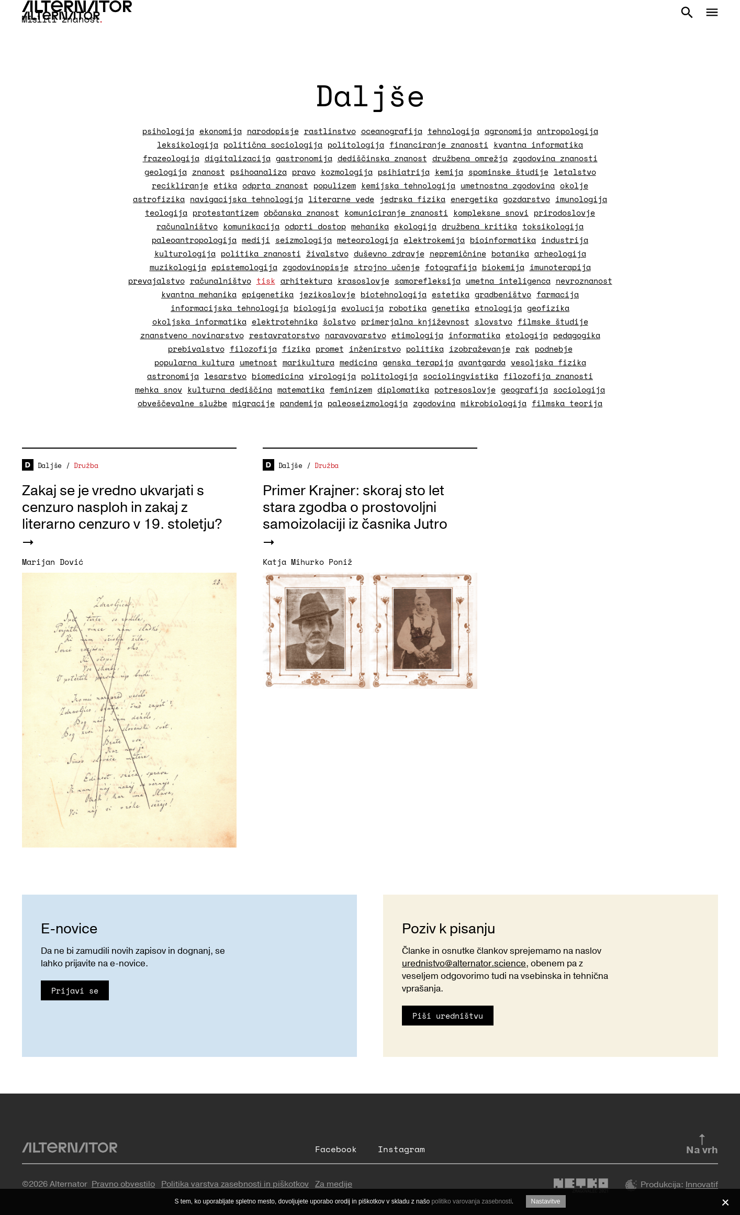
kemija (449, 171)
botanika (510, 253)
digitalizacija (238, 158)
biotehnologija (394, 294)
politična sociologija (272, 144)
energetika (474, 199)
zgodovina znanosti (555, 158)
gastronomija (304, 158)
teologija (166, 212)
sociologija (579, 389)
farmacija (557, 294)
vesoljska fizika (548, 362)
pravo (304, 171)
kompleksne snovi (491, 212)
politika (425, 348)
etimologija (417, 335)
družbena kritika (479, 226)
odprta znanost (275, 185)
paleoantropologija (194, 240)
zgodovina (434, 403)
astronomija (173, 376)
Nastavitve (545, 1201)
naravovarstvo (355, 335)
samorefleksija (428, 280)
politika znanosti (261, 253)
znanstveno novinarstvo (192, 335)
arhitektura (306, 280)
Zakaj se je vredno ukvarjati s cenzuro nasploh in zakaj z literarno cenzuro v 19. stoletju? (122, 507)
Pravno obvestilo (123, 1184)
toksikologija (553, 226)
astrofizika (159, 199)
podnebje (554, 348)
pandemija (301, 403)
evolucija (362, 308)
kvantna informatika (538, 144)
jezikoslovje (327, 294)
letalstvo (575, 171)
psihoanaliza (258, 171)
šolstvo (339, 321)
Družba (86, 465)
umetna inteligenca (508, 280)
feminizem (351, 389)
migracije (253, 403)
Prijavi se (74, 990)
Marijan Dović (52, 561)
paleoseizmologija (368, 403)
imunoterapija (560, 267)
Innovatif (702, 1185)
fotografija (451, 267)
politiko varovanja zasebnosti (471, 1201)
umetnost (258, 362)
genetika (450, 308)
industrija (564, 240)
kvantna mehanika (199, 294)
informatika (474, 335)
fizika (296, 348)
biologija (315, 308)
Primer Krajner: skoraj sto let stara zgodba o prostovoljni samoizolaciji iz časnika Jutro (355, 507)
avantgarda (482, 362)
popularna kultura (194, 362)
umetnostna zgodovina (508, 185)
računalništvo (187, 226)
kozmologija (347, 171)
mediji (256, 240)
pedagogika (576, 335)
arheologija (560, 253)
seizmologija (303, 240)
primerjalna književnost (415, 321)
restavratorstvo (284, 335)
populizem (334, 185)
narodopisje (273, 131)
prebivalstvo (196, 348)
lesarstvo (225, 376)
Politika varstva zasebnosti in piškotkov (235, 1184)
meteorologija (367, 240)
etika (225, 185)
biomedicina (278, 376)
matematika (300, 389)
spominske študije (508, 171)
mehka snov (158, 389)
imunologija (581, 199)
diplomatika (403, 389)
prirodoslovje (564, 212)
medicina (358, 362)
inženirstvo (375, 348)
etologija (527, 335)
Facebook (336, 1149)
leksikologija (187, 144)
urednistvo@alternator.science (464, 963)
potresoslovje (465, 389)
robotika (408, 308)
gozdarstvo (526, 199)
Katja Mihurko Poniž (307, 561)
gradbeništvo (503, 294)
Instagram (401, 1149)
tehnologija (453, 131)
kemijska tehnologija (408, 185)
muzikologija (178, 267)
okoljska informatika (199, 321)
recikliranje (180, 185)
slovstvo (493, 321)
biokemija (503, 267)
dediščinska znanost (382, 158)
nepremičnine (458, 253)
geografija (524, 389)
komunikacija (251, 226)
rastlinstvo (330, 131)
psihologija (168, 131)
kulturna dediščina (229, 389)
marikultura (308, 362)
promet (330, 348)
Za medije (333, 1184)
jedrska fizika (412, 199)
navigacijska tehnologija (246, 199)
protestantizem (226, 212)
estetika (450, 294)
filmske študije (553, 321)
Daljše (50, 465)
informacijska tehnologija (229, 308)
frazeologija (171, 158)
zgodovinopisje (316, 267)
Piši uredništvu (447, 1015)
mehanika (370, 226)
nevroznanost (584, 280)
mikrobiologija (493, 403)
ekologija (415, 226)
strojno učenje (387, 267)
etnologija (498, 308)
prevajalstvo (156, 280)
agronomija (508, 131)
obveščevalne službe (182, 403)
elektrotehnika (285, 321)
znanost (208, 171)
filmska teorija (567, 403)
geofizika (548, 308)
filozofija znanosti (548, 376)
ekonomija (220, 131)
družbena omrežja (470, 158)
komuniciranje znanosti (396, 212)
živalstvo (327, 253)
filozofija (253, 348)
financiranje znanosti (438, 144)
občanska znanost (301, 212)
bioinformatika (503, 240)
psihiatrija (404, 171)
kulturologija (185, 253)
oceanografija (391, 131)
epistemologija (244, 267)
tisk (265, 280)
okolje (574, 185)
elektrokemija (434, 240)
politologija (356, 144)
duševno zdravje (389, 253)
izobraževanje (479, 348)
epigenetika (268, 294)
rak (522, 348)
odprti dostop (315, 226)
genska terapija (418, 362)
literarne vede (341, 199)
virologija (332, 376)
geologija (165, 171)
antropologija (567, 131)
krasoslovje (363, 280)
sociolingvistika (460, 376)
